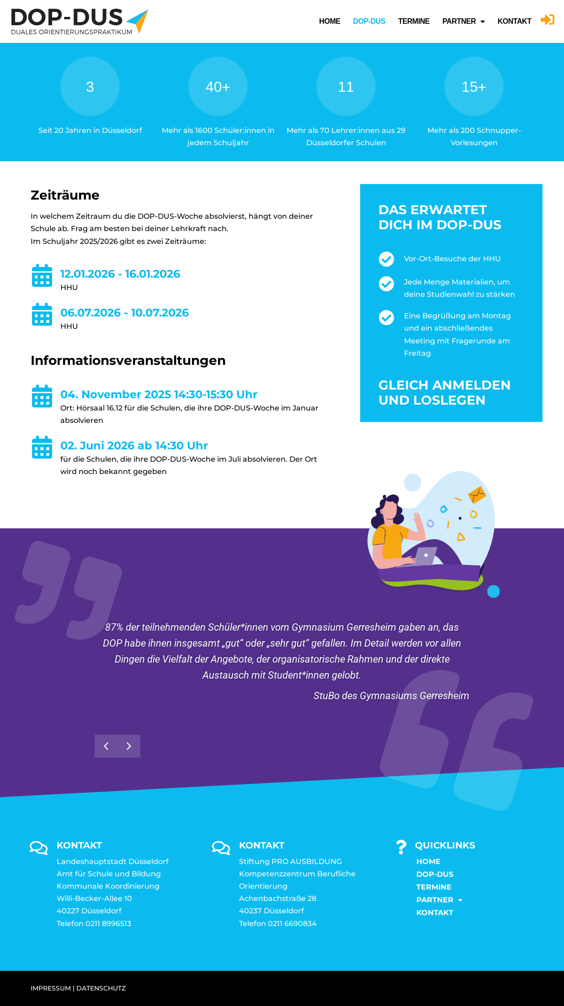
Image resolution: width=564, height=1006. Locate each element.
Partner (463, 21)
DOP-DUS (369, 21)
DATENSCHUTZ (101, 988)
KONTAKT (515, 21)
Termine (414, 21)
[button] (128, 746)
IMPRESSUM (51, 988)
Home (329, 21)
